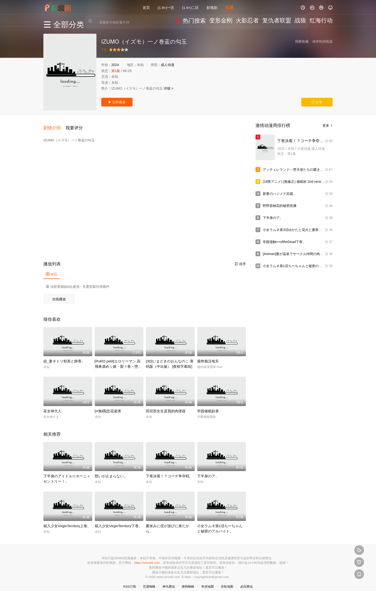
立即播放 (117, 102)
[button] (54, 125)
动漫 (229, 7)
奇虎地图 (207, 581)
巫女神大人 (52, 406)
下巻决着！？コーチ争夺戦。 (169, 471)
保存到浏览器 (322, 41)
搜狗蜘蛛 (188, 581)
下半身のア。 (208, 471)
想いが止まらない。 (111, 471)
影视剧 (212, 7)
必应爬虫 (246, 581)
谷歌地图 (227, 581)
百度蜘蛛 (149, 581)
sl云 (51, 269)
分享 (317, 102)
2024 (115, 65)
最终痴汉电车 (208, 356)
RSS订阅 (129, 581)
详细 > (168, 88)
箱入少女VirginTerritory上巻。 (67, 521)
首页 (146, 7)
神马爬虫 (168, 581)
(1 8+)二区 (190, 7)
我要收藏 (302, 41)
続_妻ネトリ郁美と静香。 (64, 356)
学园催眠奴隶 (208, 406)
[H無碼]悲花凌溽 (108, 406)
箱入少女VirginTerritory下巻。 (118, 521)
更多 (327, 125)
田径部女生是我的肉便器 (166, 406)
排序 (240, 259)
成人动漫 (167, 65)
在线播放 (59, 294)
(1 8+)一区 (166, 7)
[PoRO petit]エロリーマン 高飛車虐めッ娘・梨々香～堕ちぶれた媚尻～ (118, 361)
